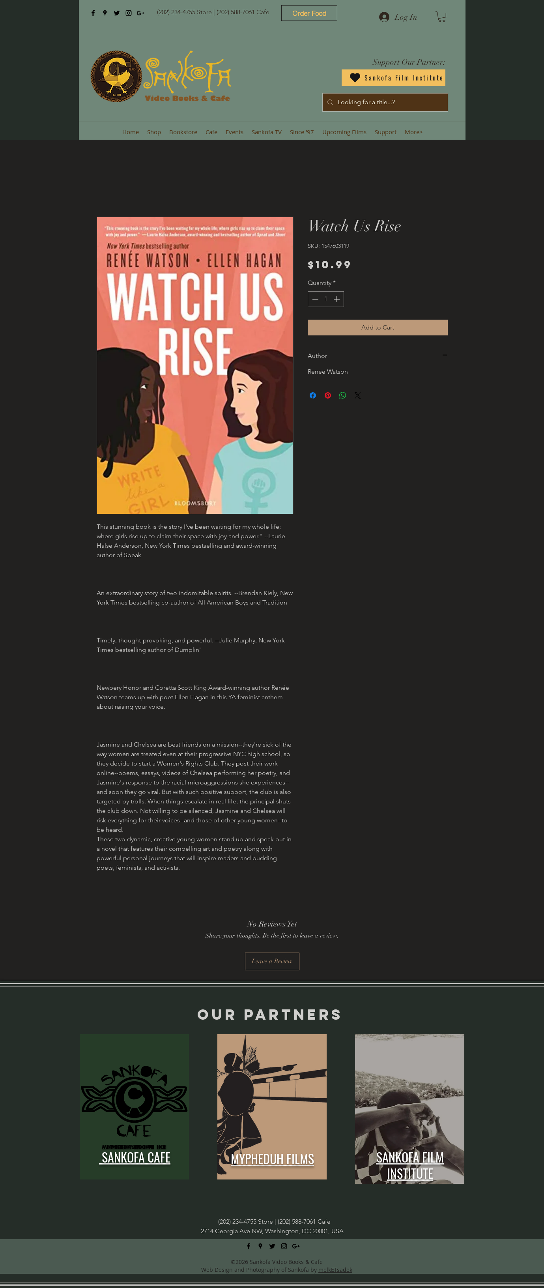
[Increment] (337, 299)
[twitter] (117, 13)
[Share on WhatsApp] (343, 395)
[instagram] (129, 13)
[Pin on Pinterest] (328, 395)
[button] (442, 16)
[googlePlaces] (105, 13)
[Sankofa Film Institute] (393, 77)
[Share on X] (358, 395)
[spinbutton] (326, 299)
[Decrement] (314, 299)
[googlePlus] (140, 13)
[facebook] (93, 13)
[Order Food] (309, 13)
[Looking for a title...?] (384, 102)
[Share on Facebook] (313, 395)
